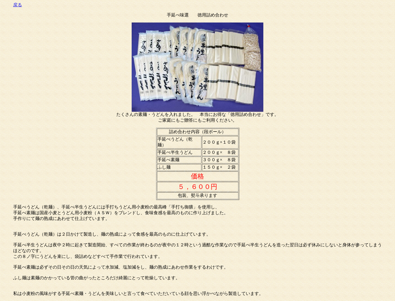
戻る (17, 4)
